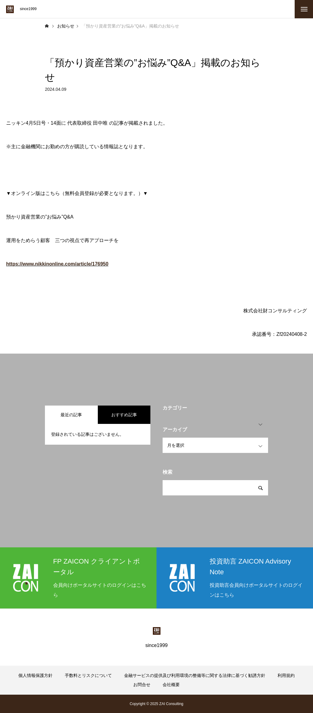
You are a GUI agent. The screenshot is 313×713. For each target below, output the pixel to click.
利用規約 (286, 675)
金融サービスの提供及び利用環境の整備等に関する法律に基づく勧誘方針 (194, 675)
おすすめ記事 (124, 414)
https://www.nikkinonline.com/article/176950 (57, 263)
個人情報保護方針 (35, 675)
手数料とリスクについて (88, 675)
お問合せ (141, 684)
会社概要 (171, 684)
